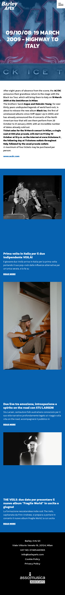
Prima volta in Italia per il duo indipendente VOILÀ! (24, 255)
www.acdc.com (11, 156)
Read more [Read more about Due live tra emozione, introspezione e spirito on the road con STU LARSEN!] (9, 424)
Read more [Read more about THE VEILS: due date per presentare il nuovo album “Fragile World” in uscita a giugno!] (9, 523)
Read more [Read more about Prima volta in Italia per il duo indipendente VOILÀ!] (9, 274)
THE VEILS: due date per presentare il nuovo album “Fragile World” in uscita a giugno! (31, 503)
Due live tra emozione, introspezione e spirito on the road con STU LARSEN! (30, 406)
